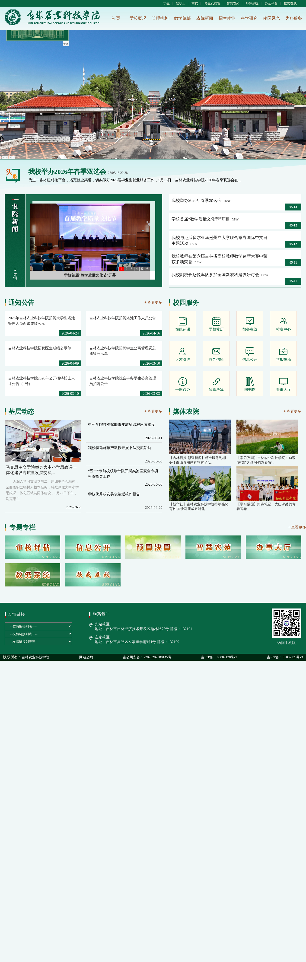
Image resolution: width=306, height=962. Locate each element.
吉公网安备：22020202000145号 (147, 657)
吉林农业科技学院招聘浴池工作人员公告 (122, 318)
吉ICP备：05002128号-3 (285, 657)
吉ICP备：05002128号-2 (219, 657)
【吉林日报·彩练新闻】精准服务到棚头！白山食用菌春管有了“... (197, 460)
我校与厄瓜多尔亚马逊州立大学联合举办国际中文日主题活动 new (220, 240)
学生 (166, 3)
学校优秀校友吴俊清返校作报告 (114, 494)
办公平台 (271, 3)
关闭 (65, 43)
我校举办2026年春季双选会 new (201, 200)
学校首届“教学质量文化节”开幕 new (205, 219)
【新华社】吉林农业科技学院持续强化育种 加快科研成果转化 (198, 506)
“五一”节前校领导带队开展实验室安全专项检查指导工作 (123, 473)
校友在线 (290, 3)
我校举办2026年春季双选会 (67, 171)
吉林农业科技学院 (35, 657)
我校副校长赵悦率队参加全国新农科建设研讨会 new (220, 274)
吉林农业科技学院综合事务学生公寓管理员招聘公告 (122, 381)
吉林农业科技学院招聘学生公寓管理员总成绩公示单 (122, 351)
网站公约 (86, 657)
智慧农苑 (232, 3)
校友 (194, 3)
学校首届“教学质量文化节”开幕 (90, 275)
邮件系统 (251, 3)
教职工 (180, 3)
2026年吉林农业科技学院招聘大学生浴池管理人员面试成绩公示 (41, 320)
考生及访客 (212, 3)
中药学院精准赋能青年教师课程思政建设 (121, 425)
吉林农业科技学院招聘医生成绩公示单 (39, 348)
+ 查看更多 (153, 302)
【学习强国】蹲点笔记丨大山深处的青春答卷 (266, 506)
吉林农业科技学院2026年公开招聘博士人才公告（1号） (41, 381)
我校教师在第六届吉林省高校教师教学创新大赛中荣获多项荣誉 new (220, 259)
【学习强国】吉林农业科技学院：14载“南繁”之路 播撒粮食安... (266, 460)
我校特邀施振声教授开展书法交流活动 (119, 448)
